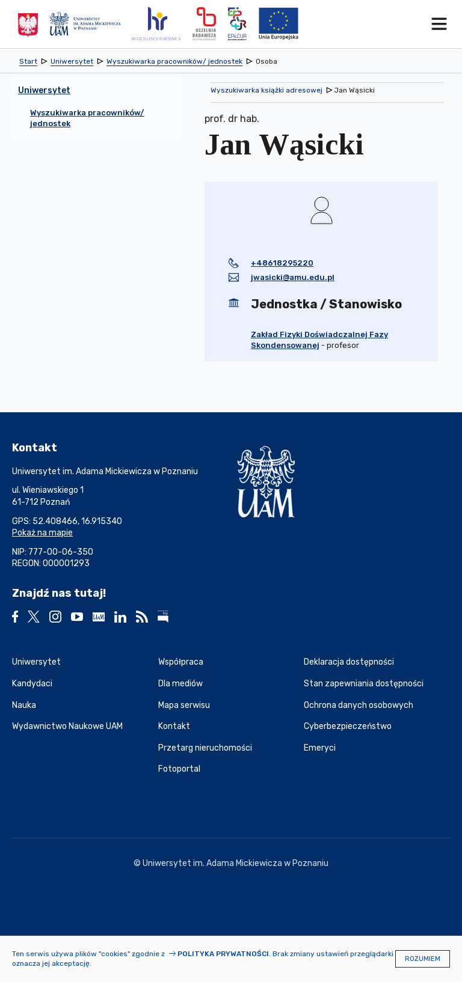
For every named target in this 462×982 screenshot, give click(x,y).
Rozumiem (422, 959)
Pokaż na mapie (42, 533)
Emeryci (320, 748)
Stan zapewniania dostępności (364, 684)
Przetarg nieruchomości (205, 748)
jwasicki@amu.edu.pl (292, 277)
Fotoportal (179, 769)
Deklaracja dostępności (349, 662)
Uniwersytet (36, 662)
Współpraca (180, 662)
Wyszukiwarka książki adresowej (266, 90)
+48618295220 (282, 262)
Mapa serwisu (184, 705)
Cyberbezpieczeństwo (348, 726)
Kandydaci (32, 684)
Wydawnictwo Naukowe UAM (67, 726)
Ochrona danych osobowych (358, 705)
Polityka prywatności (223, 954)
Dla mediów (180, 684)
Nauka (24, 705)
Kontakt (174, 726)
